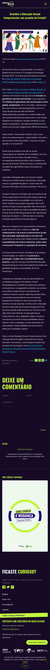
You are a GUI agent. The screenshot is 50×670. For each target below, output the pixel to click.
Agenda (5, 609)
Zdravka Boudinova (22, 59)
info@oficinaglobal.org (10, 629)
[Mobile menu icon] (45, 4)
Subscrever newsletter (37, 642)
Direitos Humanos (10, 32)
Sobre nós (6, 599)
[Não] (47, 662)
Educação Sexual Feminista (24, 348)
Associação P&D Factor (22, 82)
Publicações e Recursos (11, 615)
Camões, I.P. (41, 82)
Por (9, 361)
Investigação (7, 604)
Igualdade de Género (25, 32)
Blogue (5, 594)
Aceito (25, 666)
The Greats (35, 59)
